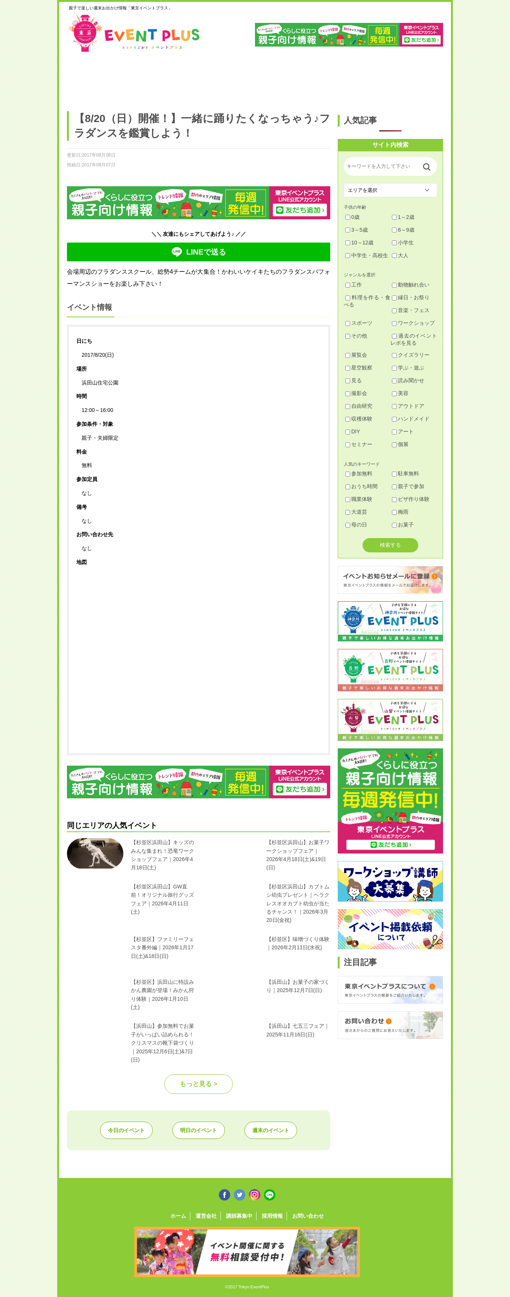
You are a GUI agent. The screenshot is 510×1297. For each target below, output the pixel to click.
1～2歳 (403, 217)
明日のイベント (198, 1130)
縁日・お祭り (411, 297)
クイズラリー (411, 355)
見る (353, 380)
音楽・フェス (411, 310)
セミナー (358, 444)
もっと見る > (198, 1083)
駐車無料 (405, 474)
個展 (400, 444)
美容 (400, 393)
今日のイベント (126, 1130)
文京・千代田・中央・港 (326, 77)
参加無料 (358, 474)
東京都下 (421, 77)
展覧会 (356, 355)
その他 (356, 336)
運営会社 (206, 1216)
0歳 (352, 217)
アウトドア (408, 406)
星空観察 (358, 368)
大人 (400, 255)
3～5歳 (356, 230)
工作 (353, 285)
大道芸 (356, 512)
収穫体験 (358, 419)
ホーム (178, 1216)
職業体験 (358, 499)
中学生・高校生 (366, 255)
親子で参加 (408, 486)
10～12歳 (359, 243)
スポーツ (358, 323)
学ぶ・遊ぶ (408, 368)
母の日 (356, 525)
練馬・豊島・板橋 (135, 77)
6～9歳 (403, 230)
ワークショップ (413, 323)
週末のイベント (270, 1130)
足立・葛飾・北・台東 (87, 77)
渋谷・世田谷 (230, 77)
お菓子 (403, 525)
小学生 (403, 243)
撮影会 (356, 393)
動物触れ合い (411, 285)
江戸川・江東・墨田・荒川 (374, 77)
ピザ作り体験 (411, 499)
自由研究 (358, 406)
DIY (352, 431)
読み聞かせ (408, 380)
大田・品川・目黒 (278, 77)
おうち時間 (361, 486)
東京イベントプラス (134, 33)
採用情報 (272, 1216)
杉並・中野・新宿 (182, 77)
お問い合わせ (308, 1216)
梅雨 (400, 512)
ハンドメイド (411, 419)
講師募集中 (239, 1216)
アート (403, 431)
